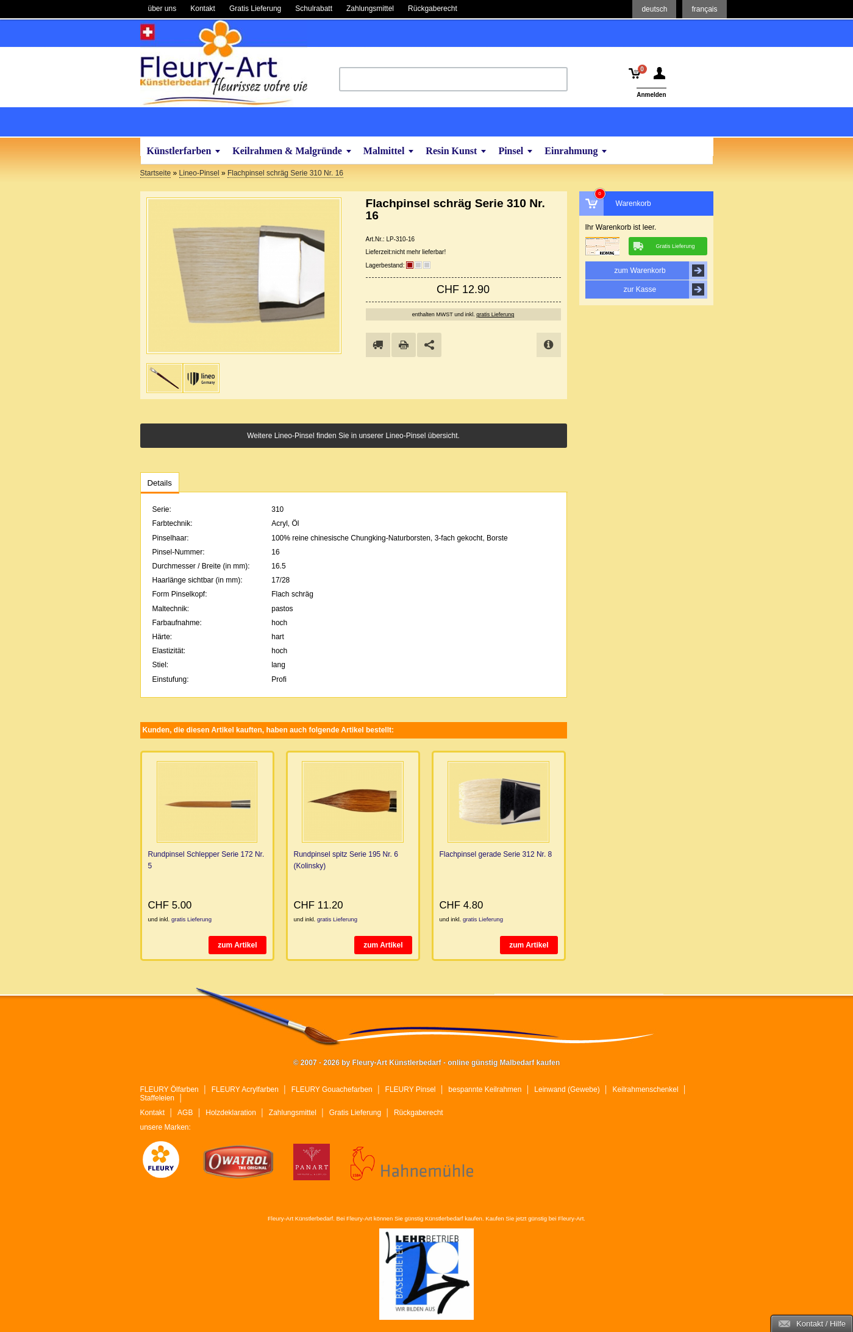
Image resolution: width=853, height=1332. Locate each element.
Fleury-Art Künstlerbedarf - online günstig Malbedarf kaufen (223, 62)
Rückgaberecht (418, 1112)
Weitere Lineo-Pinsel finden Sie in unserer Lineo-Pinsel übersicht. (353, 435)
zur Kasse (665, 289)
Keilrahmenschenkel (646, 1089)
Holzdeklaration (230, 1112)
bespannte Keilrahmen (484, 1089)
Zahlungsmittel (292, 1112)
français (704, 9)
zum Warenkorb (660, 270)
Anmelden (651, 94)
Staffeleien (157, 1098)
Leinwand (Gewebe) (566, 1089)
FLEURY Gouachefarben (332, 1089)
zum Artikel (237, 945)
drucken (403, 345)
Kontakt (152, 1112)
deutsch (654, 9)
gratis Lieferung (495, 314)
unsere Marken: (165, 1127)
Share (429, 345)
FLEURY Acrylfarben (245, 1089)
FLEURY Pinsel (410, 1089)
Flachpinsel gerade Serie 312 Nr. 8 (496, 854)
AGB (185, 1112)
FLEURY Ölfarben (169, 1089)
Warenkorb (633, 203)
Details (160, 482)
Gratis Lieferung (355, 1112)
